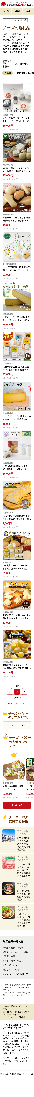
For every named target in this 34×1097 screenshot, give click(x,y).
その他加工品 (21, 974)
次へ (16, 697)
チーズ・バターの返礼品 (15, 20)
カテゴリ (5, 11)
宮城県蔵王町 (8, 463)
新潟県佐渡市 (8, 562)
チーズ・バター (12, 965)
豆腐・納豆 (9, 956)
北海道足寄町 (8, 662)
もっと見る (17, 805)
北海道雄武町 (8, 612)
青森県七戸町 (8, 165)
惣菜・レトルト (12, 952)
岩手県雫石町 (8, 214)
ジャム (7, 974)
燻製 (26, 952)
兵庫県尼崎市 (8, 513)
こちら (19, 987)
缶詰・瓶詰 (9, 947)
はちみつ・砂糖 (12, 969)
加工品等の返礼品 (13, 941)
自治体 (17, 11)
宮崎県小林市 (8, 115)
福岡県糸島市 (8, 364)
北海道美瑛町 (8, 314)
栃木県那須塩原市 (9, 264)
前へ (18, 686)
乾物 (21, 947)
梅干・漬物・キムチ (14, 961)
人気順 (7, 73)
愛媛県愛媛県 (8, 783)
